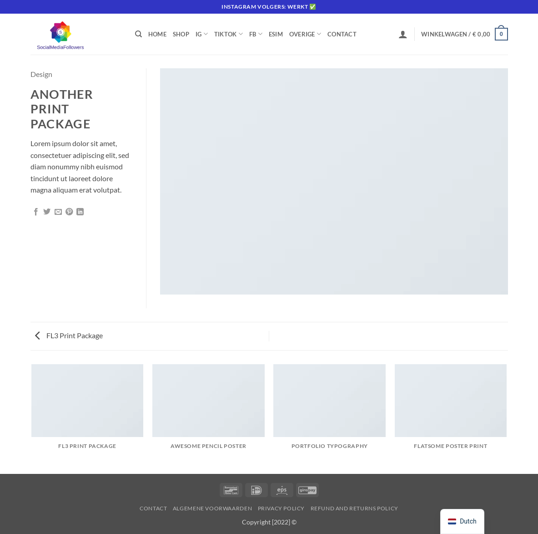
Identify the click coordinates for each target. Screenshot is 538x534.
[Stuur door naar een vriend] (58, 212)
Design (41, 74)
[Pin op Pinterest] (69, 212)
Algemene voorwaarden (212, 508)
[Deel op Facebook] (36, 212)
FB (255, 34)
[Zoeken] (138, 34)
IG (202, 34)
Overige (305, 34)
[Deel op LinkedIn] (80, 212)
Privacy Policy (281, 508)
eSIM (276, 34)
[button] (402, 34)
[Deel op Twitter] (46, 212)
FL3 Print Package (69, 335)
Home (157, 34)
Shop (181, 34)
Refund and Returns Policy (354, 508)
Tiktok (228, 34)
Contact (342, 34)
